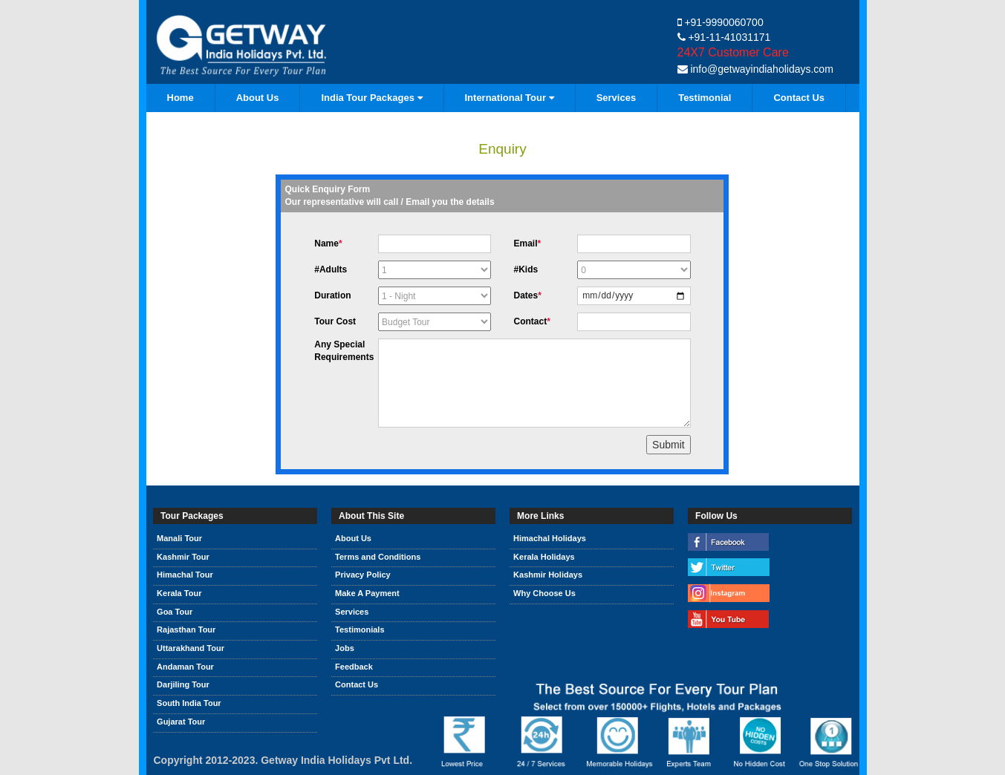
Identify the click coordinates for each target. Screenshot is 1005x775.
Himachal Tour (185, 574)
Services (616, 97)
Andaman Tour (185, 666)
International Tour (509, 97)
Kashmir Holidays (547, 574)
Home (180, 97)
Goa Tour (174, 611)
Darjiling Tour (183, 684)
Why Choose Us (544, 593)
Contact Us (799, 97)
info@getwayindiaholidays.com (755, 69)
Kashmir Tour (183, 556)
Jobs (344, 648)
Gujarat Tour (181, 721)
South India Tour (189, 703)
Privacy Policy (363, 574)
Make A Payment (367, 593)
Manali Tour (179, 538)
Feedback (354, 666)
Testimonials (359, 629)
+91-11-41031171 (724, 37)
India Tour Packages (371, 97)
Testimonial (704, 97)
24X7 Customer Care (733, 52)
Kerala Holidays (544, 556)
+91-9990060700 (720, 22)
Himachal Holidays (549, 538)
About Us (257, 97)
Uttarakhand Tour (190, 648)
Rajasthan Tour (186, 629)
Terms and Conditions (377, 556)
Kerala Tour (179, 593)
